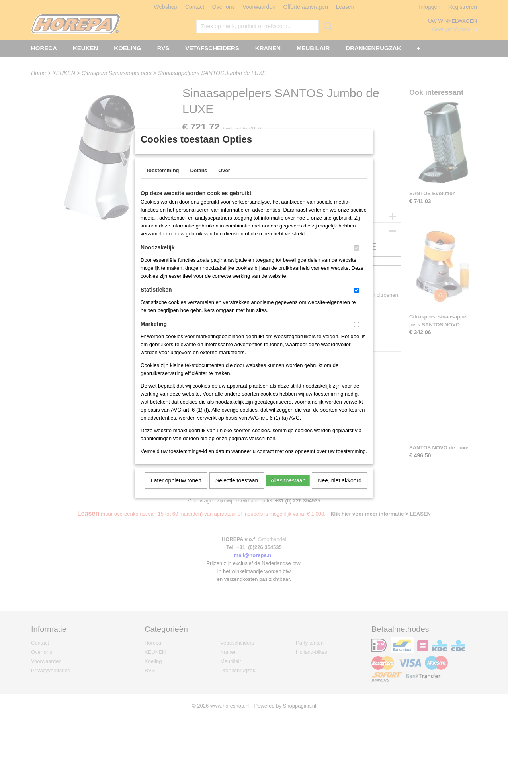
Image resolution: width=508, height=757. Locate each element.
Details (198, 181)
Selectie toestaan (236, 491)
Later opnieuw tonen (176, 491)
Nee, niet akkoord (339, 491)
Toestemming (162, 181)
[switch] (356, 258)
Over (224, 181)
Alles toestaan (287, 491)
